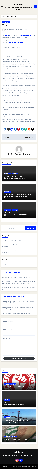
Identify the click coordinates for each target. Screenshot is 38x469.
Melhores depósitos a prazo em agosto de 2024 (16, 313)
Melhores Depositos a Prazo (14, 296)
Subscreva (30, 228)
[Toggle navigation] (2, 6)
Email (8, 329)
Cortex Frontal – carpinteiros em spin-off (18, 194)
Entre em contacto (19, 358)
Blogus (24, 466)
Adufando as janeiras (11, 213)
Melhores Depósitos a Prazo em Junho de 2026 (16, 277)
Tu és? (6, 25)
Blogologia (6, 22)
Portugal (15, 210)
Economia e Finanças (12, 272)
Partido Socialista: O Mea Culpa (11, 240)
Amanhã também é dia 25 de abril (16, 439)
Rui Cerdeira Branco (13, 29)
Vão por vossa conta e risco (13, 176)
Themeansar (32, 466)
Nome (8, 321)
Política (14, 173)
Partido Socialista (10, 384)
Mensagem (6, 338)
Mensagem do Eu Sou (9, 52)
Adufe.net (18, 4)
